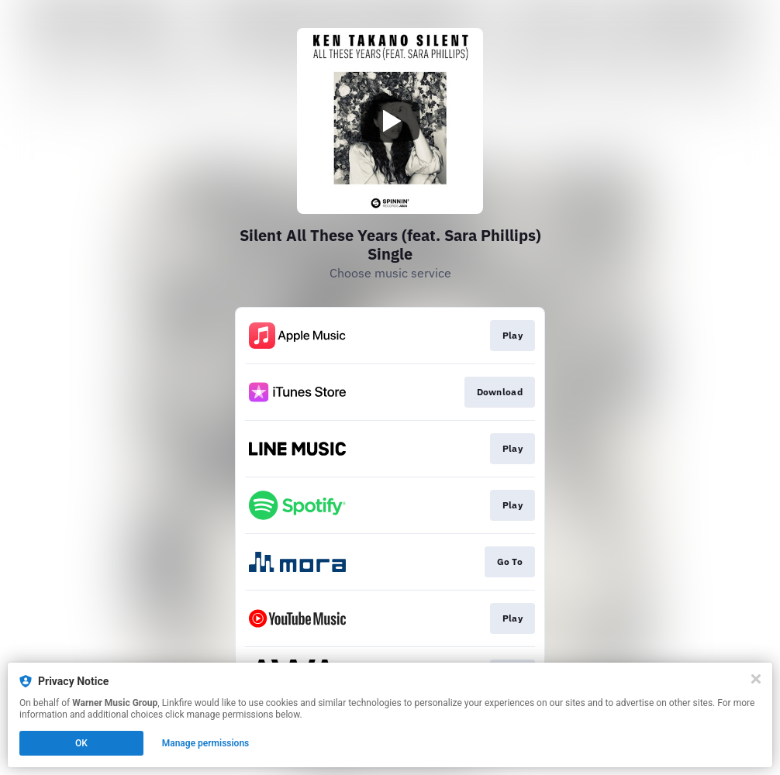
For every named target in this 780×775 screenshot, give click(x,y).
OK (81, 743)
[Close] (756, 678)
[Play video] (390, 121)
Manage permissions (206, 743)
